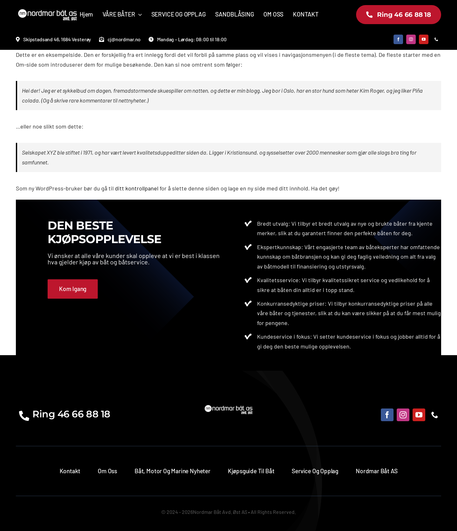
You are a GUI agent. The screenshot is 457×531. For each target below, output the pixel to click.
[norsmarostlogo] (47, 9)
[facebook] (398, 39)
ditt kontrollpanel (136, 188)
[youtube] (423, 39)
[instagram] (411, 39)
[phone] (436, 39)
